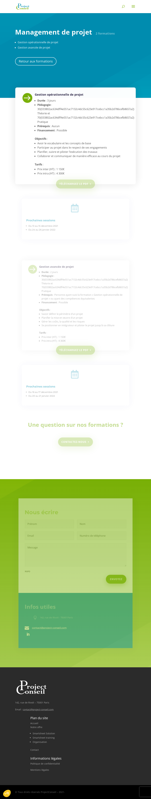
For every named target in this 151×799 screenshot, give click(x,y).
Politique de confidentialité (45, 763)
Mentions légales (39, 769)
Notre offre (36, 727)
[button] (7, 793)
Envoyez (114, 579)
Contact (34, 749)
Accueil (34, 723)
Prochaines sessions (44, 222)
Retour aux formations (36, 59)
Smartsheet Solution (44, 733)
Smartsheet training (44, 737)
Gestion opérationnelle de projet (61, 104)
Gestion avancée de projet (58, 275)
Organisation (40, 742)
